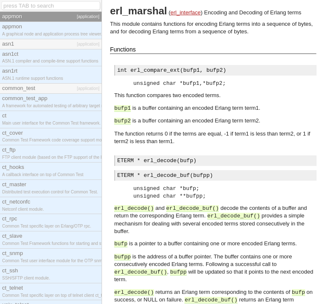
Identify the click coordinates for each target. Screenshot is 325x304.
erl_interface (186, 12)
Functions (123, 49)
